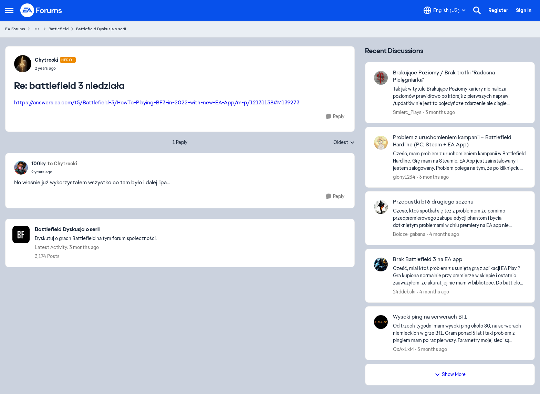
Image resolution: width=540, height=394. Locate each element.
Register (498, 10)
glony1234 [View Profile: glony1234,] (404, 177)
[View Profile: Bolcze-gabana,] (381, 207)
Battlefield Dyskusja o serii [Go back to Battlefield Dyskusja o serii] (101, 29)
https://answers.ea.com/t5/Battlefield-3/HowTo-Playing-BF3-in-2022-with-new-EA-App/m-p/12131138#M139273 (157, 102)
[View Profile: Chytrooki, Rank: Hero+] (22, 63)
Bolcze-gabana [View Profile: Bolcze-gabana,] (409, 234)
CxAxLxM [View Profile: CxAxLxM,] (403, 349)
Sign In (523, 10)
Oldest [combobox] (344, 142)
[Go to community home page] (41, 10)
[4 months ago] (443, 234)
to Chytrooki (62, 163)
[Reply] (335, 116)
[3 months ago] (439, 112)
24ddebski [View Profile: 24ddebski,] (404, 292)
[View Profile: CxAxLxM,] (381, 322)
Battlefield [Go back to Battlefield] (59, 29)
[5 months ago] (431, 349)
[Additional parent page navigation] (37, 29)
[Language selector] (444, 10)
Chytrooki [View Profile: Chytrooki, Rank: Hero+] (46, 60)
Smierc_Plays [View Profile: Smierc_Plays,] (407, 112)
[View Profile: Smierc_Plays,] (381, 78)
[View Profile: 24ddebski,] (381, 264)
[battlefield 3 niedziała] (55, 68)
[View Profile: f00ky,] (21, 168)
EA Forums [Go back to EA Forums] (15, 29)
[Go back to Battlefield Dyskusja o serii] (96, 229)
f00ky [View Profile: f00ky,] (38, 163)
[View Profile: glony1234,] (381, 142)
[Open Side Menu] (9, 10)
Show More (450, 374)
